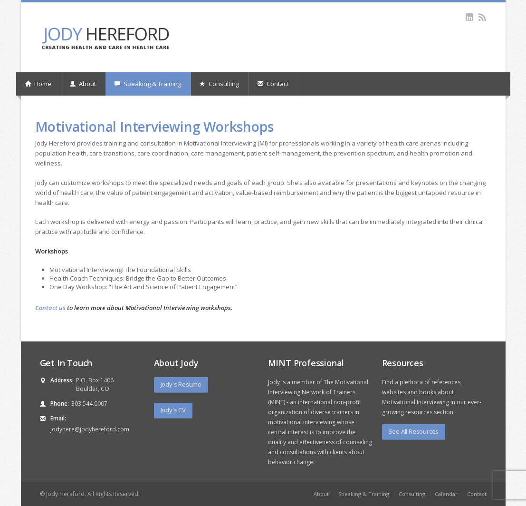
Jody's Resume (181, 384)
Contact (273, 83)
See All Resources (414, 431)
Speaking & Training (148, 83)
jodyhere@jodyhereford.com (89, 429)
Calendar (446, 493)
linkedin (469, 17)
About (83, 83)
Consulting (219, 83)
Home (38, 83)
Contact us (50, 307)
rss (482, 17)
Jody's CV (173, 410)
